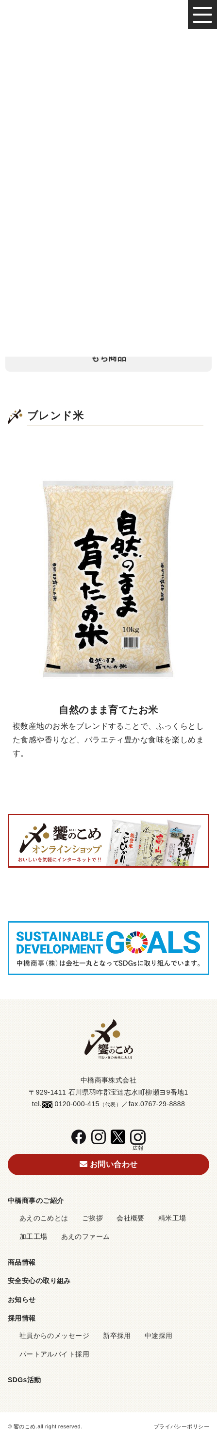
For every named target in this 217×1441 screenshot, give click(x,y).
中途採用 (159, 1335)
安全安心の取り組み (39, 1281)
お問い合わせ (109, 1164)
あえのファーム (85, 1236)
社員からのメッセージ (54, 1335)
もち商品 (109, 357)
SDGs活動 (24, 1380)
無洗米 (108, 297)
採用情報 (22, 1318)
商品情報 (22, 1262)
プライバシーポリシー (181, 1426)
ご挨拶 (92, 1218)
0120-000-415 (76, 1104)
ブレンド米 (108, 267)
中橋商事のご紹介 (36, 1200)
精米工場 (172, 1218)
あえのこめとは (43, 1218)
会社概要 (131, 1218)
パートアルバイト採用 (54, 1354)
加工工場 (33, 1236)
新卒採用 (117, 1335)
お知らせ (22, 1300)
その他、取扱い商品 (108, 327)
